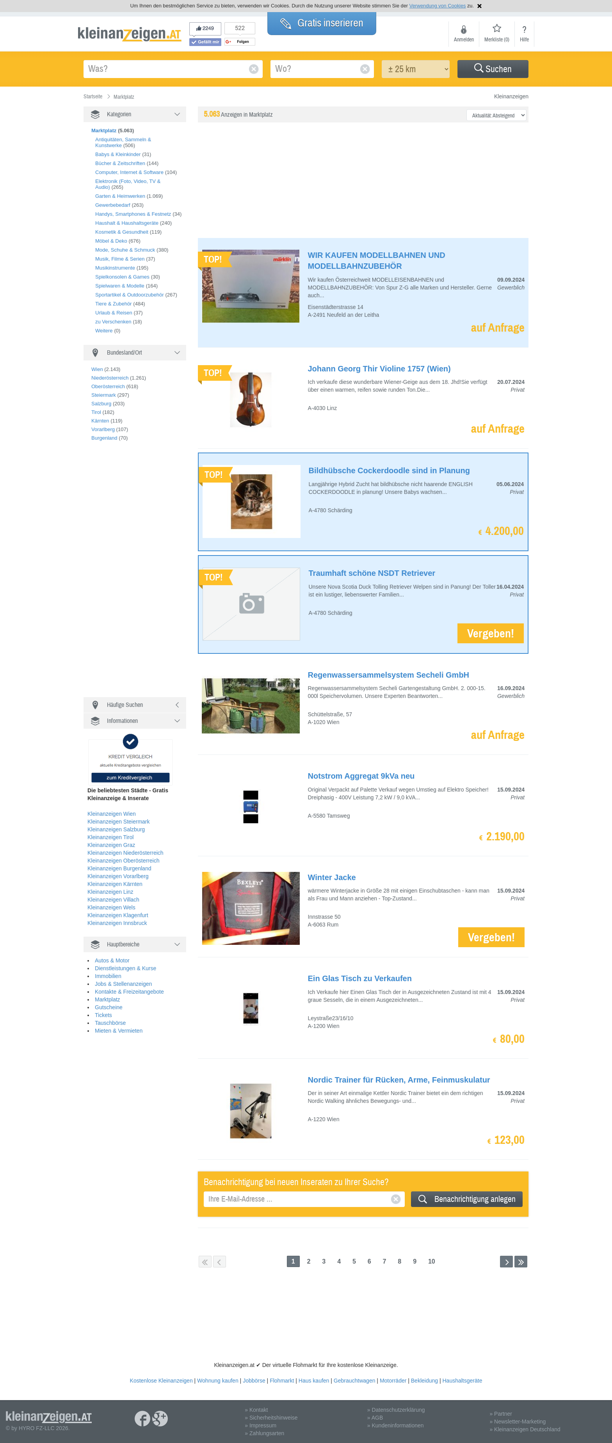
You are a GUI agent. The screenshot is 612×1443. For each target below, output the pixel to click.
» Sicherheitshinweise (271, 1418)
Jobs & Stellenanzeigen (123, 984)
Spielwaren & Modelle (119, 286)
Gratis (321, 23)
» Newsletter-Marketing (517, 1421)
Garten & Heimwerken (120, 196)
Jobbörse (254, 1380)
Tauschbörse (110, 1023)
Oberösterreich (108, 386)
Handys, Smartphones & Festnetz (133, 214)
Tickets (103, 1015)
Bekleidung (424, 1380)
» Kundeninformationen (395, 1425)
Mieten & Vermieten (118, 1031)
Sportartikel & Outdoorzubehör (129, 295)
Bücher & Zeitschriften (120, 163)
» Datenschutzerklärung (396, 1410)
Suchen (493, 69)
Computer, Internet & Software (129, 172)
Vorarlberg (103, 429)
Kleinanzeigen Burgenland (119, 868)
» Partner (500, 1414)
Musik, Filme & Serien (119, 259)
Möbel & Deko (111, 241)
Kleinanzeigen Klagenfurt (117, 915)
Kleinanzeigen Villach (113, 899)
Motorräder (393, 1380)
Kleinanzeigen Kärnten (114, 884)
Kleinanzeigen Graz (111, 845)
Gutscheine (109, 1007)
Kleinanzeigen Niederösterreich (125, 853)
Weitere (104, 331)
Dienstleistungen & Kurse (125, 968)
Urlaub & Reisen (113, 313)
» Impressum (260, 1425)
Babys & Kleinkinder (118, 154)
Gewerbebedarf (112, 205)
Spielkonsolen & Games (122, 277)
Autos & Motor (112, 960)
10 (431, 1261)
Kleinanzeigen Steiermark (118, 821)
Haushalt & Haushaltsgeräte (126, 223)
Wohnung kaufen (217, 1380)
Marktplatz (107, 999)
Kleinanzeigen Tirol (110, 837)
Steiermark (103, 395)
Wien (97, 369)
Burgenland (104, 438)
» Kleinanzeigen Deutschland (524, 1429)
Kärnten (100, 421)
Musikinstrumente (115, 268)
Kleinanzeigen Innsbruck (117, 923)
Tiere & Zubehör (113, 304)
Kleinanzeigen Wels (111, 907)
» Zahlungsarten (264, 1433)
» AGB (375, 1418)
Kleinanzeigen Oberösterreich (123, 860)
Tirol (96, 412)
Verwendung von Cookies (437, 6)
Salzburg (101, 403)
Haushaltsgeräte (462, 1380)
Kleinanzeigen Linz (110, 892)
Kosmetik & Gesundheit (121, 232)
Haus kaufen (314, 1380)
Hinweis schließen (479, 6)
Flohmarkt (282, 1380)
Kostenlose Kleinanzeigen (161, 1380)
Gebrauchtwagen (354, 1380)
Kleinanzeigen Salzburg (116, 829)
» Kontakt (256, 1410)
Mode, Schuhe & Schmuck (125, 250)
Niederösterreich (109, 378)
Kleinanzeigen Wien (111, 814)
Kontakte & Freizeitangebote (129, 992)
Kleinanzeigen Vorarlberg (117, 876)
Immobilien (108, 976)
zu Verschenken (113, 322)
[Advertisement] (142, 572)
